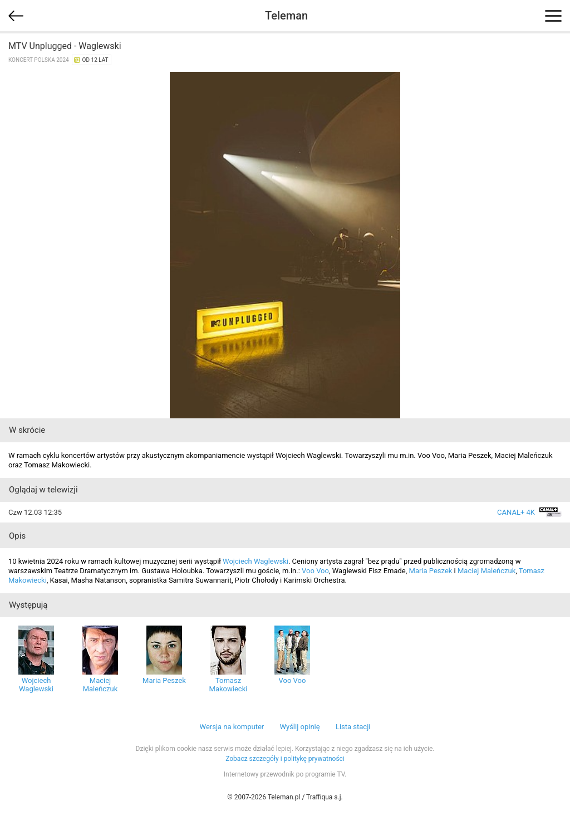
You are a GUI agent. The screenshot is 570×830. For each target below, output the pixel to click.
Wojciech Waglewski (255, 561)
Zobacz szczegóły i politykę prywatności (285, 759)
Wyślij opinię (299, 726)
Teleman (286, 15)
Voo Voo (315, 571)
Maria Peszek (431, 571)
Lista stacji (353, 726)
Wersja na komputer (232, 726)
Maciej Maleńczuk (486, 571)
